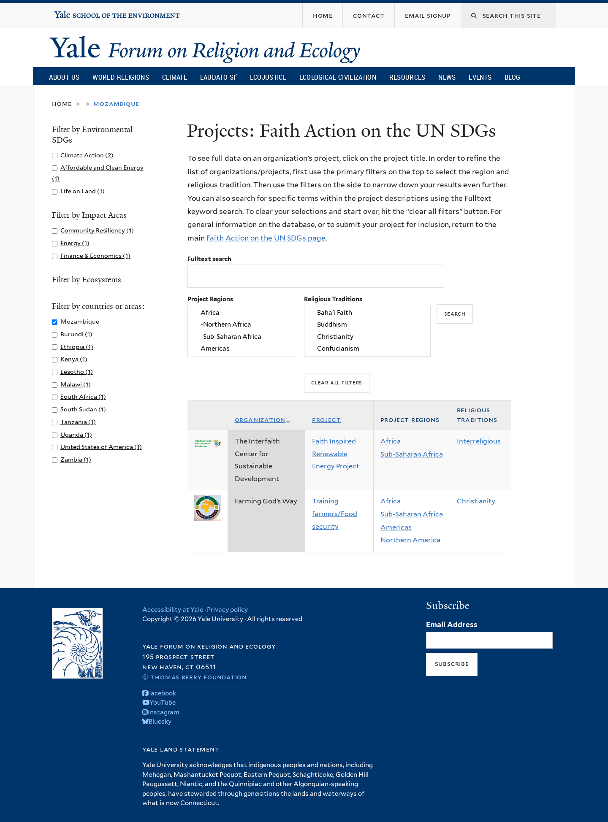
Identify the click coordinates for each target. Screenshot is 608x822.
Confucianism (367, 348)
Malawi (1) (75, 384)
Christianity (367, 337)
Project (326, 420)
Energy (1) (75, 242)
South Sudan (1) (83, 409)
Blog (512, 77)
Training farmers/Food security (334, 513)
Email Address (452, 624)
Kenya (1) (73, 358)
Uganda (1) (76, 434)
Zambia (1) (75, 459)
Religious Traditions (333, 299)
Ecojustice (268, 77)
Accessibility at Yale (172, 610)
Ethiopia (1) (76, 346)
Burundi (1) (76, 334)
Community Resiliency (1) (97, 230)
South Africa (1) (83, 396)
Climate (174, 77)
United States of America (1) (101, 446)
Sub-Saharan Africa (411, 454)
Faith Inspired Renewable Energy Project (335, 453)
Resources (407, 77)
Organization (263, 420)
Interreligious (479, 441)
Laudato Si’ (218, 77)
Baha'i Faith (367, 313)
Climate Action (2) (87, 155)
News (447, 77)
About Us (64, 77)
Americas (242, 348)
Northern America (410, 540)
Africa (242, 313)
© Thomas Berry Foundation (194, 677)
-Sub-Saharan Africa (242, 337)
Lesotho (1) (76, 371)
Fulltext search (209, 258)
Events (480, 77)
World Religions (120, 77)
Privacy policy (227, 610)
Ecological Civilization (338, 77)
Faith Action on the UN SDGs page (266, 238)
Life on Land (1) (82, 191)
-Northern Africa (242, 325)
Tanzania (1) (78, 421)
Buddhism (367, 325)
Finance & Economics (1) (95, 255)
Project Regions (210, 299)
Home (62, 104)
